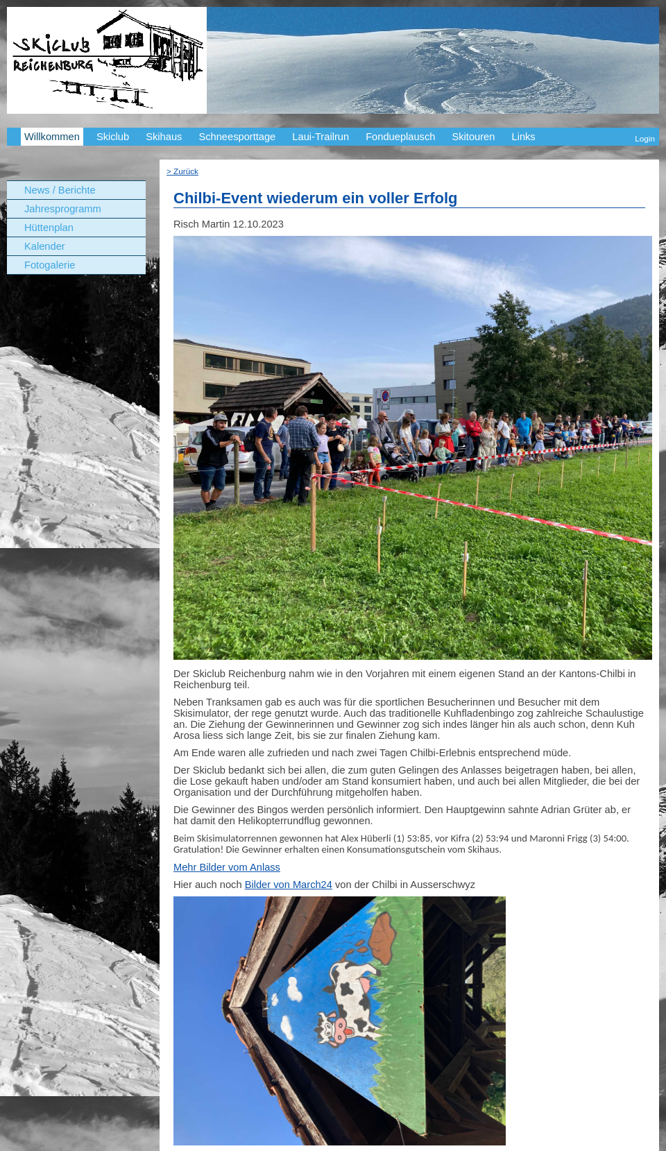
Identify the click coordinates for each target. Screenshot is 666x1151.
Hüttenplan (49, 227)
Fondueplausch (400, 136)
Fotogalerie (49, 265)
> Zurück (182, 171)
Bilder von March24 (288, 884)
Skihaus (164, 136)
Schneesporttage (236, 136)
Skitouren (473, 136)
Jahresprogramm (62, 208)
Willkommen (52, 136)
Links (523, 136)
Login (645, 138)
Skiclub (112, 136)
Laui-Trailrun (320, 136)
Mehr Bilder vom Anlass (226, 867)
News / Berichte (60, 190)
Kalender (44, 246)
